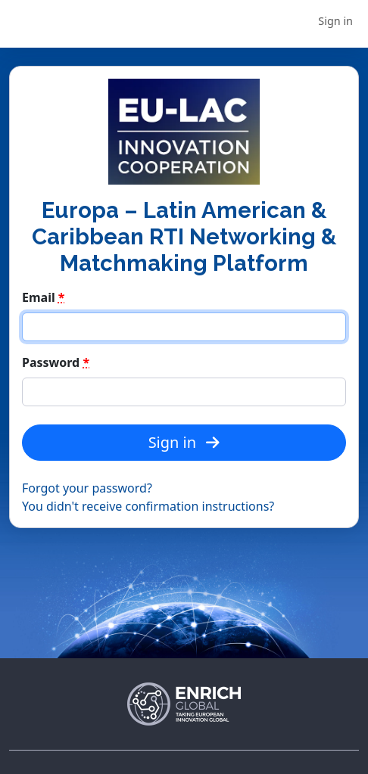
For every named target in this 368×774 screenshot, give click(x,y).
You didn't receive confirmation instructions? (148, 506)
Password (55, 362)
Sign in (335, 21)
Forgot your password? (87, 488)
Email (43, 297)
